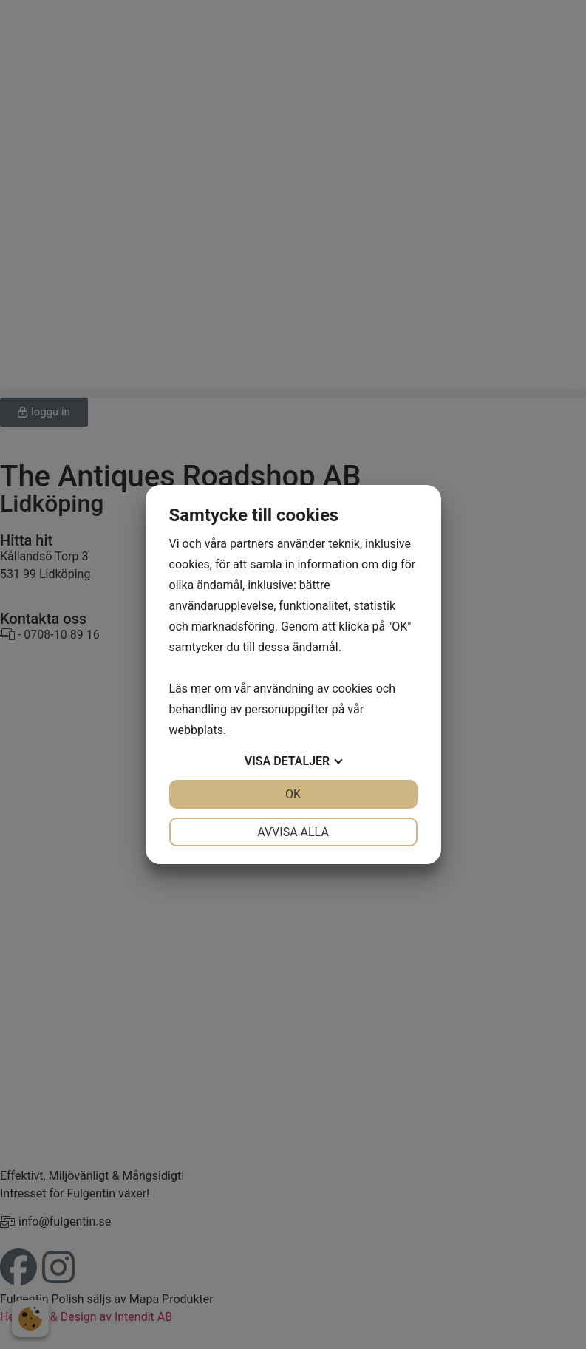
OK (293, 794)
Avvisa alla (293, 832)
